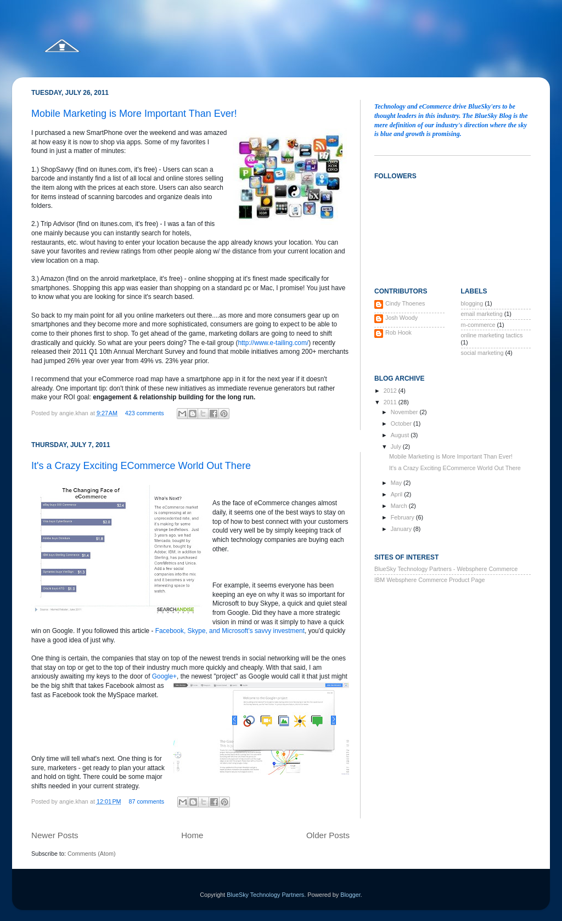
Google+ (164, 676)
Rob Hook (398, 332)
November (405, 412)
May (397, 482)
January (402, 529)
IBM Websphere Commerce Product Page (429, 580)
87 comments (146, 801)
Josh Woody (401, 317)
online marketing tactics (492, 335)
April (397, 494)
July (397, 446)
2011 (391, 402)
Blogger (350, 894)
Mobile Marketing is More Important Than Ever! (134, 113)
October (402, 423)
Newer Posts (54, 835)
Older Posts (328, 835)
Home (192, 835)
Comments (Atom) (92, 853)
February (403, 517)
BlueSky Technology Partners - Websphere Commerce (446, 569)
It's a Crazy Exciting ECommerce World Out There (141, 465)
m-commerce (478, 324)
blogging (472, 303)
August (401, 435)
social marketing (482, 352)
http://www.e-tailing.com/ (273, 343)
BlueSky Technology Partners (265, 894)
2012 (391, 390)
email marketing (482, 313)
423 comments (144, 413)
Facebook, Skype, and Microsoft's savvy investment (230, 631)
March (400, 505)
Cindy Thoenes (405, 303)
